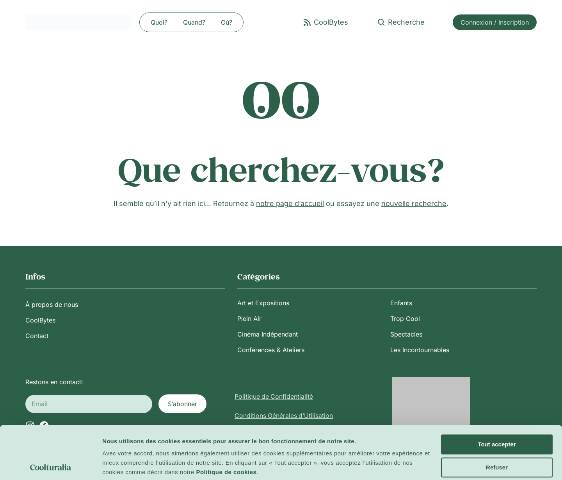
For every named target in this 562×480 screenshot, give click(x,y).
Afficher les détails (128, 464)
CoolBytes (40, 320)
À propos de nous (51, 304)
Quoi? (159, 22)
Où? (226, 22)
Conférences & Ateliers (270, 350)
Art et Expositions (263, 303)
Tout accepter (497, 415)
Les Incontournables (419, 350)
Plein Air (249, 318)
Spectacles (406, 334)
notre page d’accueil (290, 203)
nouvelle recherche (413, 203)
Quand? (194, 22)
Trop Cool (405, 318)
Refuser (497, 438)
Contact (36, 336)
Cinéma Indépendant (267, 334)
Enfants (401, 303)
